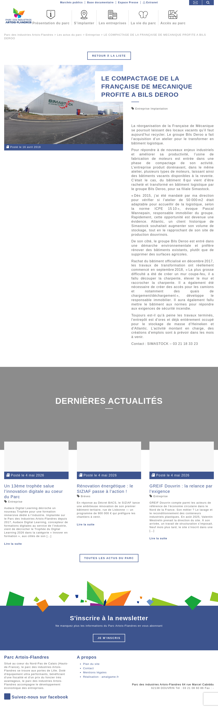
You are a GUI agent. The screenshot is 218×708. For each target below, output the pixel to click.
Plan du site (91, 663)
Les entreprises (112, 23)
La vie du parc (143, 23)
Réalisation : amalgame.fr (101, 676)
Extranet (152, 2)
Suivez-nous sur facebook (36, 697)
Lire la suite (13, 543)
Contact (88, 668)
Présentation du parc (51, 23)
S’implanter (84, 23)
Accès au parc (173, 23)
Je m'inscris (108, 638)
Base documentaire (100, 2)
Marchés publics (71, 2)
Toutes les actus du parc (109, 558)
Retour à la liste (109, 55)
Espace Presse (128, 2)
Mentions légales (95, 672)
